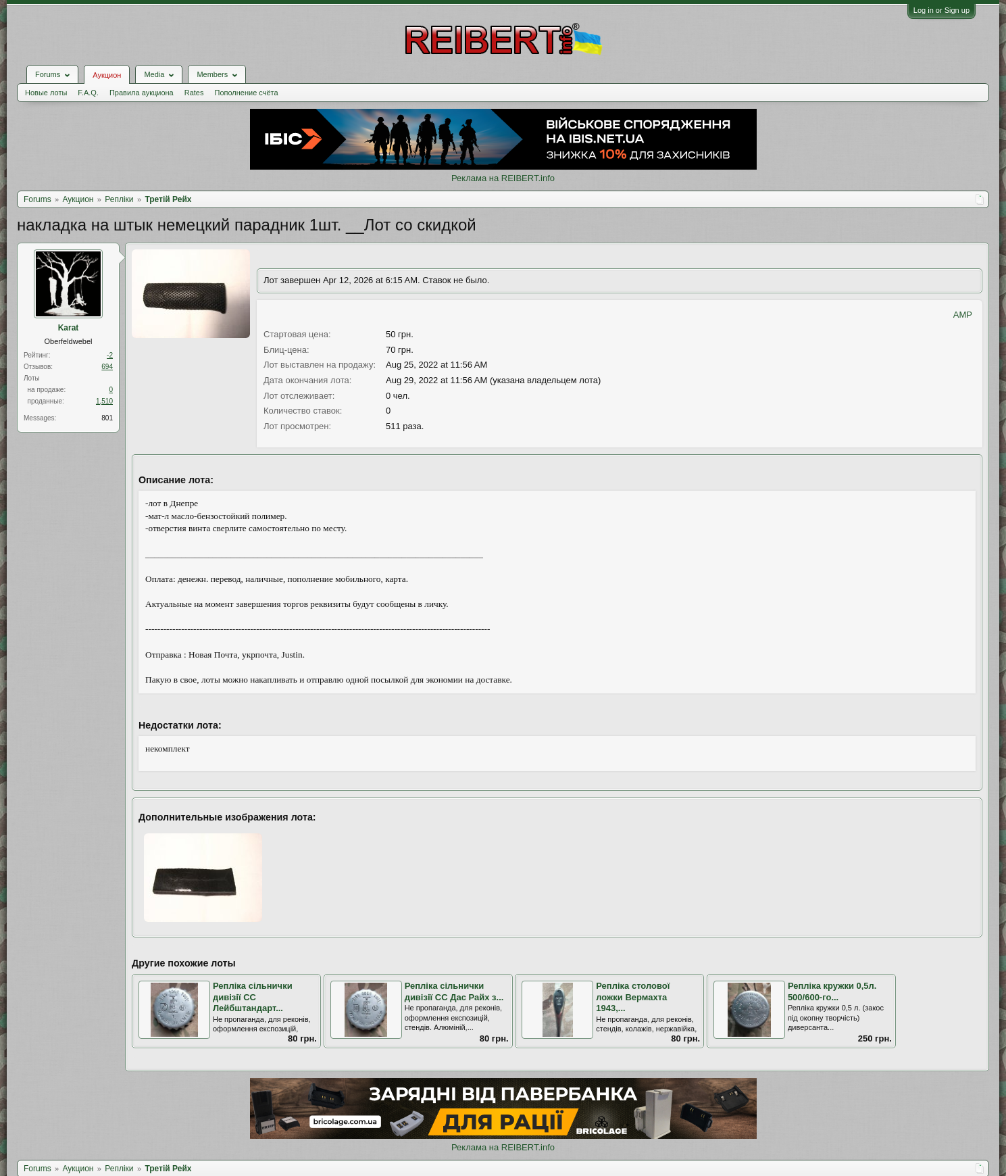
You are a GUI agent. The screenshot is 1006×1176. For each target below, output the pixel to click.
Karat (68, 328)
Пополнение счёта (246, 93)
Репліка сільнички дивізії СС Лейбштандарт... (253, 997)
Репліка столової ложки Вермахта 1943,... (633, 997)
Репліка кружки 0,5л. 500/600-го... (832, 991)
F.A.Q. (88, 93)
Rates (194, 93)
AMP (962, 315)
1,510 (104, 401)
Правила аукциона (141, 93)
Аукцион (107, 75)
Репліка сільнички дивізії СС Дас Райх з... (454, 991)
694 (107, 366)
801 (107, 418)
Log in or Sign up (941, 10)
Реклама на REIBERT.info (503, 178)
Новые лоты (46, 93)
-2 (110, 355)
